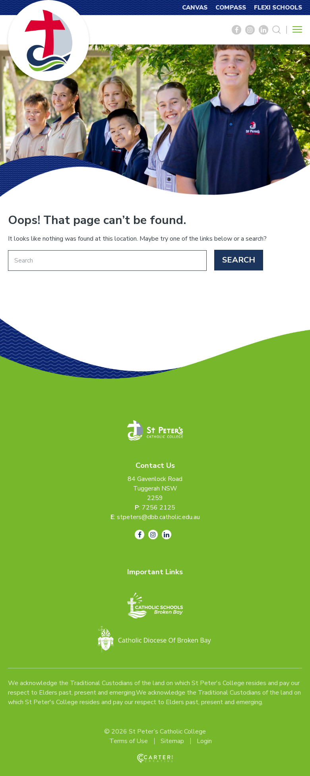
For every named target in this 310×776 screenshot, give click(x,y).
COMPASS (230, 8)
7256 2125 (158, 507)
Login (204, 741)
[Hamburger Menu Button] (297, 29)
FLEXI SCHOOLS (278, 8)
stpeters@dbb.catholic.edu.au (158, 517)
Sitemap (172, 741)
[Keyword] (107, 260)
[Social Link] (236, 30)
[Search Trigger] (276, 29)
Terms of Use (128, 741)
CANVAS (194, 8)
